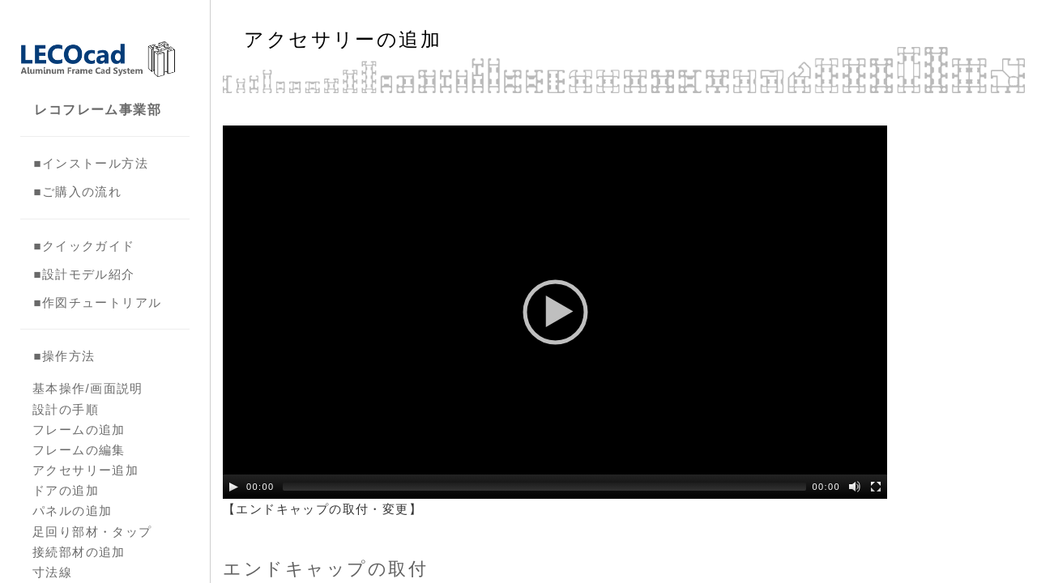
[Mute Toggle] (854, 486)
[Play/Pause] (233, 486)
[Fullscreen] (875, 486)
